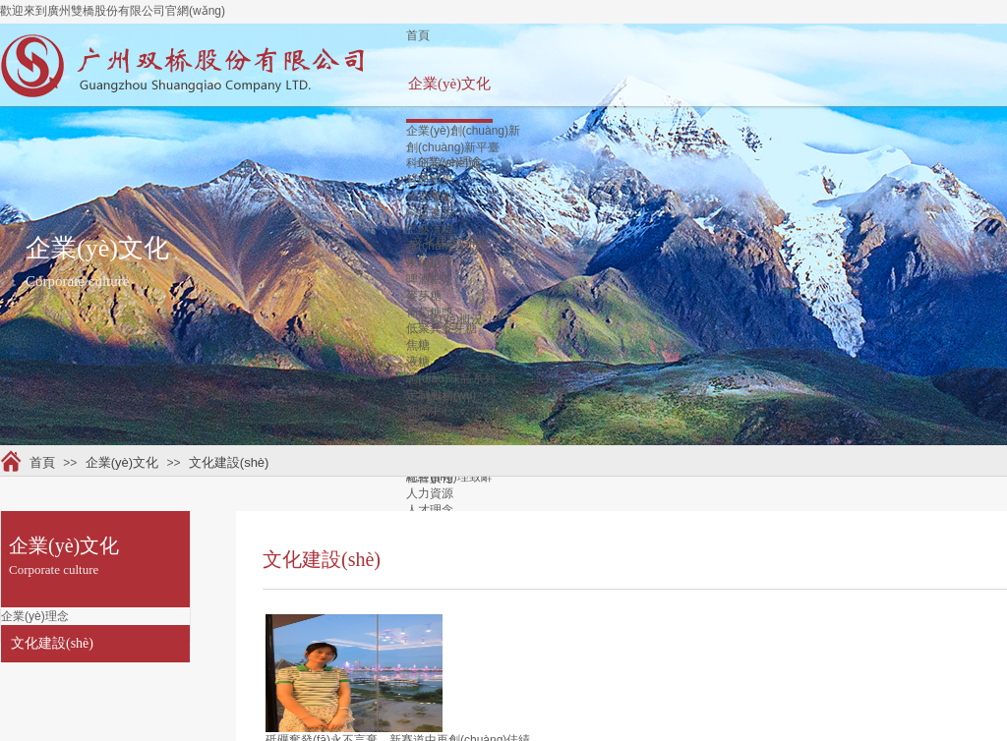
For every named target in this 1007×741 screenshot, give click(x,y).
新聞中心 (429, 411)
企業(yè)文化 (449, 83)
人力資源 (429, 493)
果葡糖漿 (429, 262)
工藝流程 (429, 230)
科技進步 (429, 213)
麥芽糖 (424, 296)
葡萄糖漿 (429, 312)
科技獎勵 (429, 196)
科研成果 (429, 180)
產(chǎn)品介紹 (446, 246)
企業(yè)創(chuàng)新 (463, 131)
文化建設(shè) (229, 462)
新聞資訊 (429, 427)
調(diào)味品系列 (451, 378)
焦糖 (418, 345)
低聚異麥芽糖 (441, 328)
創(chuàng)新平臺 (453, 147)
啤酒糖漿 (429, 279)
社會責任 (429, 477)
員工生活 (429, 444)
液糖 (418, 362)
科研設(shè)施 (443, 163)
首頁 (418, 35)
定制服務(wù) (441, 395)
